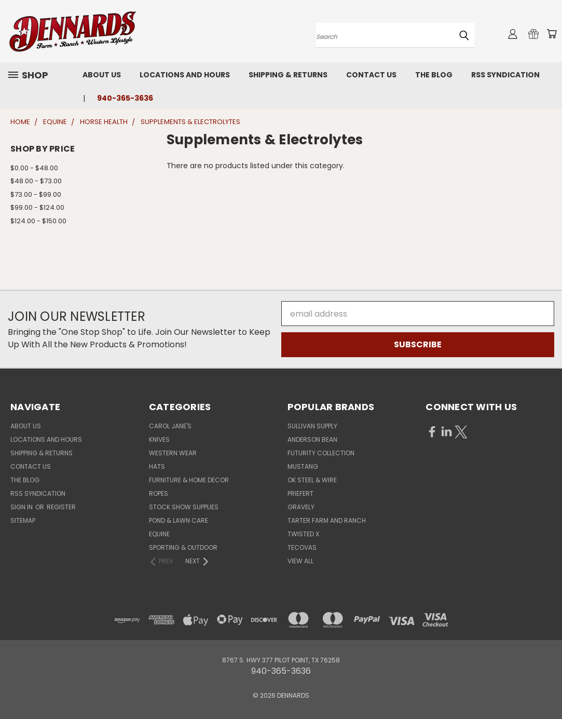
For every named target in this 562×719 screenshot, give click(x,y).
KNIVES (159, 439)
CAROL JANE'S (170, 426)
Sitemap (22, 520)
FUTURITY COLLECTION (320, 453)
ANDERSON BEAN (312, 439)
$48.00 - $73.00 (36, 181)
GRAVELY (300, 507)
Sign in (22, 507)
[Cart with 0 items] (551, 34)
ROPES (158, 493)
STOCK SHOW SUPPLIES (183, 507)
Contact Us (371, 75)
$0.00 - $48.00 (34, 168)
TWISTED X (303, 534)
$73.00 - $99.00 (35, 194)
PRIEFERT (300, 493)
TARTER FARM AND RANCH (326, 520)
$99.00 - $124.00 (37, 207)
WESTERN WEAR (173, 453)
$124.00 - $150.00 (38, 221)
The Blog (434, 75)
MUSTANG (302, 466)
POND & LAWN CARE (178, 520)
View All (300, 561)
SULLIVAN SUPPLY (312, 426)
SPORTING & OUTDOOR (183, 547)
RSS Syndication (505, 75)
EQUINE (159, 534)
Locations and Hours (185, 75)
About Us (102, 75)
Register (61, 507)
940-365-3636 (125, 98)
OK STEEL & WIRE (312, 480)
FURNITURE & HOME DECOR (189, 480)
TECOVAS (302, 547)
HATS (157, 466)
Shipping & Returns (288, 75)
